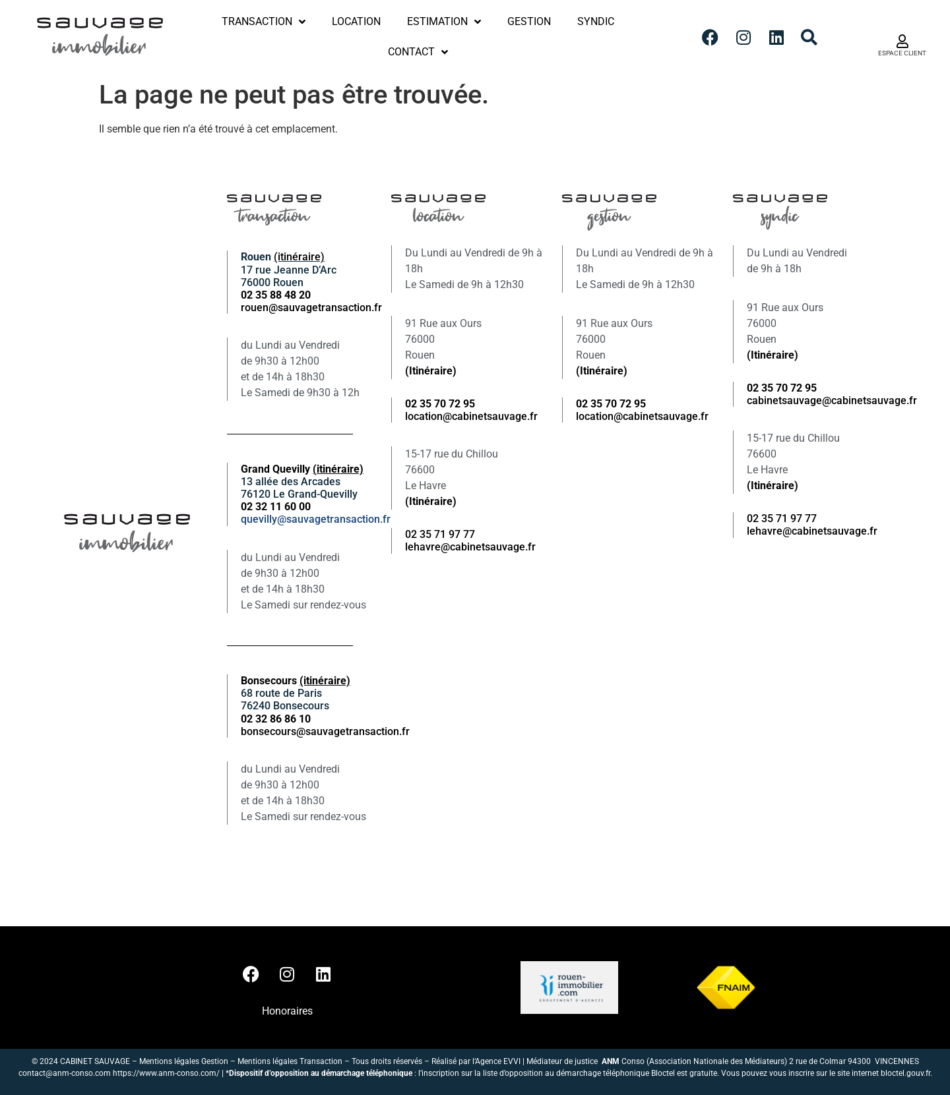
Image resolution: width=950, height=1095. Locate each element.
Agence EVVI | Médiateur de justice (538, 1061)
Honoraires (287, 1011)
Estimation (444, 22)
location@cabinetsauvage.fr (471, 416)
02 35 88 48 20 (276, 295)
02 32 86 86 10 (276, 719)
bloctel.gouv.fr (905, 1073)
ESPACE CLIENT (902, 53)
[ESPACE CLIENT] (902, 41)
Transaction (263, 22)
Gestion (529, 21)
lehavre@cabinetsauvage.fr (470, 547)
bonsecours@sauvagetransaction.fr (325, 731)
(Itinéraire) (431, 371)
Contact (418, 52)
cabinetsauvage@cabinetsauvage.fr (832, 400)
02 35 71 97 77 (440, 534)
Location (356, 21)
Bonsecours (295, 680)
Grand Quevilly (302, 469)
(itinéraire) (299, 257)
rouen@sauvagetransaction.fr (311, 307)
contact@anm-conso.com (64, 1073)
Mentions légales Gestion (183, 1061)
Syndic (595, 21)
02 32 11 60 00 (276, 506)
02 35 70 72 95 (782, 388)
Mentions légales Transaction (290, 1061)
